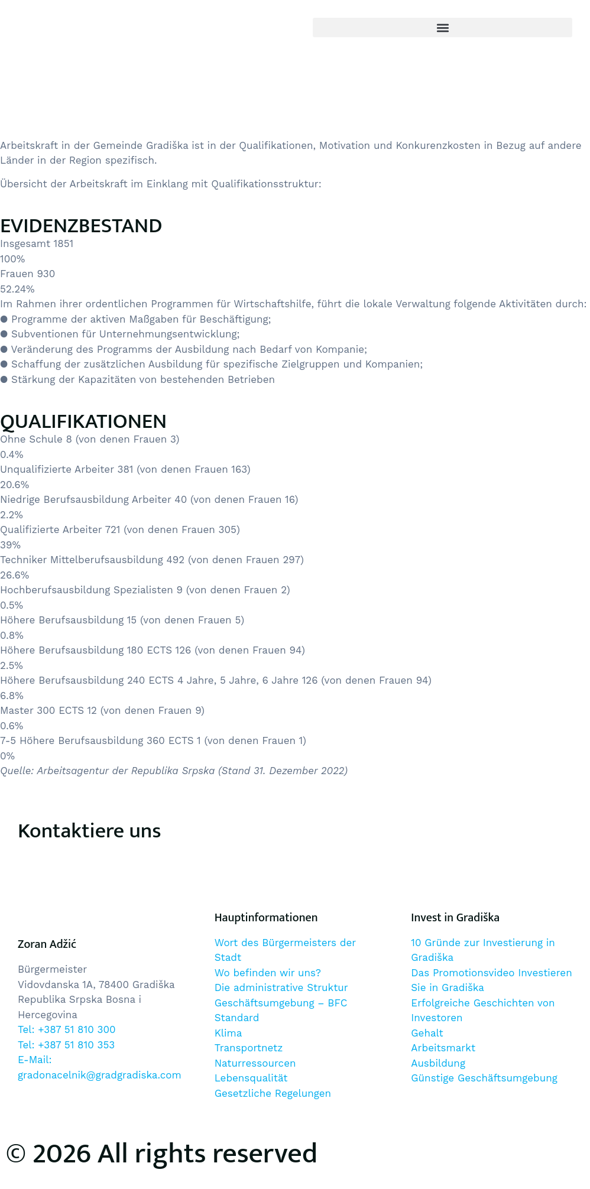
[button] (442, 27)
